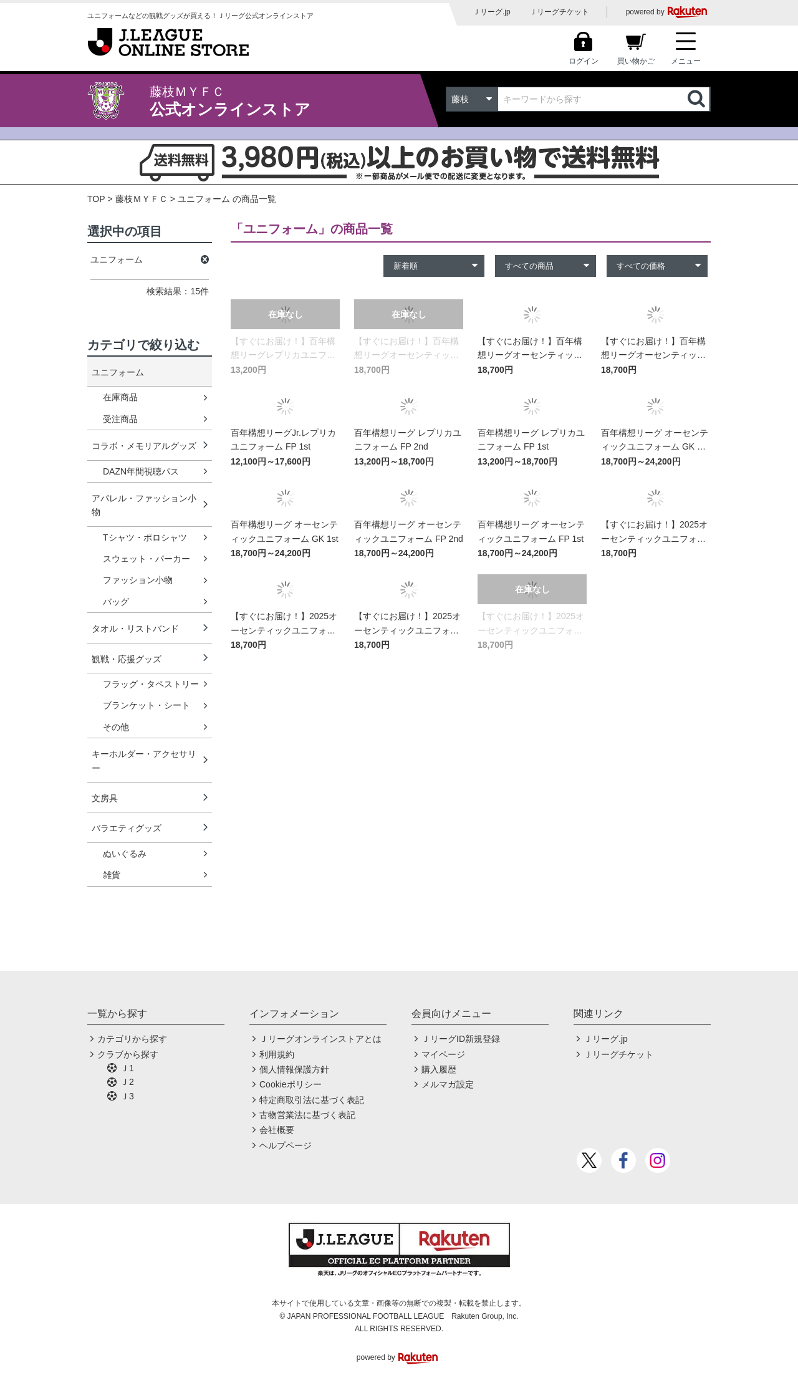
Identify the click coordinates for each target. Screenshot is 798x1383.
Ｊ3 (127, 1096)
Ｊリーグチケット (559, 11)
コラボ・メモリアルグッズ (144, 446)
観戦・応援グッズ (126, 659)
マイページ (443, 1054)
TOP (96, 199)
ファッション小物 (138, 580)
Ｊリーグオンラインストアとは (320, 1039)
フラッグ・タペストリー (151, 684)
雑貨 (111, 875)
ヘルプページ (285, 1145)
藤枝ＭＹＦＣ (141, 199)
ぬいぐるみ (125, 854)
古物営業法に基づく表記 (307, 1115)
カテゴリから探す (132, 1039)
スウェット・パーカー (146, 559)
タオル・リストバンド (135, 629)
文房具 (105, 798)
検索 (697, 99)
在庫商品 (120, 397)
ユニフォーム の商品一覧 (227, 199)
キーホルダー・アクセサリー (144, 761)
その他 (116, 727)
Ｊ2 (127, 1082)
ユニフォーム (118, 372)
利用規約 (276, 1054)
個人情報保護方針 (294, 1069)
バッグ (116, 602)
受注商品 (120, 419)
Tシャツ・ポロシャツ (145, 537)
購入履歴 (438, 1069)
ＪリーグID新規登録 (460, 1039)
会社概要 (276, 1130)
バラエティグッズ (126, 828)
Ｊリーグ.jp (492, 11)
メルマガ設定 (447, 1084)
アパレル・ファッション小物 (144, 505)
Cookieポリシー (290, 1084)
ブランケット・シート (146, 705)
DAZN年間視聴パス (141, 471)
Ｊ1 (127, 1068)
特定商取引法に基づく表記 (311, 1100)
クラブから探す (127, 1054)
